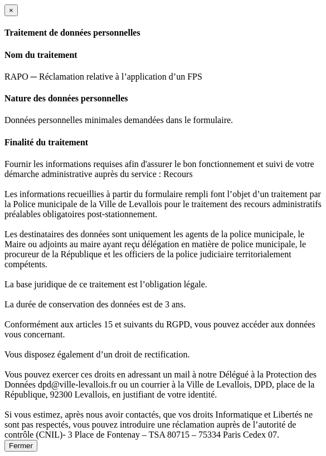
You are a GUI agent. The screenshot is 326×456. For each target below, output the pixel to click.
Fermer (21, 446)
